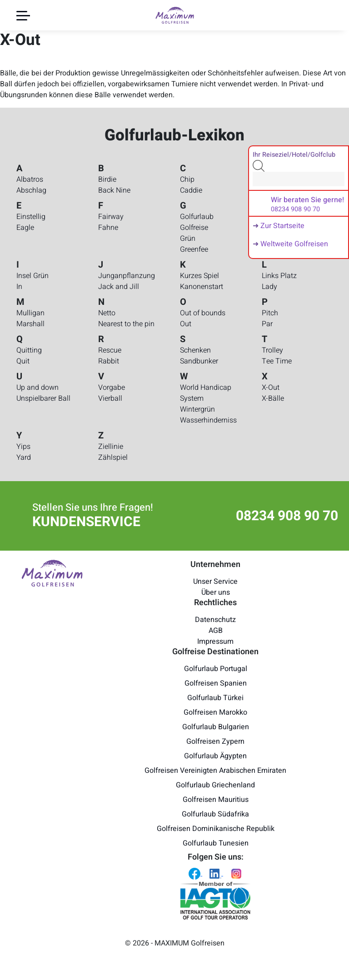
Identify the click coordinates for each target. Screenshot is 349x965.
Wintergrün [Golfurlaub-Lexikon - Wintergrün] (197, 409)
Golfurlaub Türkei (215, 697)
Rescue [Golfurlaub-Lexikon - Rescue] (109, 350)
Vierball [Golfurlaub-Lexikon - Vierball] (110, 398)
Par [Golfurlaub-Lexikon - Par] (267, 323)
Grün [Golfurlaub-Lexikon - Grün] (187, 238)
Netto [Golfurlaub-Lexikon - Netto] (106, 313)
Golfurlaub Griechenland (215, 785)
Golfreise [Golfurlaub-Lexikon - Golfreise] (194, 227)
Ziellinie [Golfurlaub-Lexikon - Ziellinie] (110, 446)
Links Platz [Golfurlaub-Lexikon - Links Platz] (279, 275)
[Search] (298, 179)
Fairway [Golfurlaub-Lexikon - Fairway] (111, 216)
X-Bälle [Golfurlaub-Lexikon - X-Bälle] (273, 398)
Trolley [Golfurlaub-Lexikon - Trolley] (272, 350)
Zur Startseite (282, 225)
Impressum (215, 641)
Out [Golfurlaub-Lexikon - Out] (185, 323)
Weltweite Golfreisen (294, 244)
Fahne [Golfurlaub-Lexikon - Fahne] (108, 227)
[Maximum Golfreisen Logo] (52, 572)
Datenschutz (215, 619)
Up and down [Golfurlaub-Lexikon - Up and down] (37, 387)
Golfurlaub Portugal (215, 668)
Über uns (215, 592)
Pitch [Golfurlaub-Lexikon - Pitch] (270, 313)
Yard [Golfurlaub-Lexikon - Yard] (23, 457)
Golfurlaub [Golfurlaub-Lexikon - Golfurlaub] (197, 216)
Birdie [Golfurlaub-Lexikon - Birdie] (107, 179)
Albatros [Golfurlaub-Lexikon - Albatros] (29, 179)
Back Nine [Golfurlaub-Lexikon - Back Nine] (114, 190)
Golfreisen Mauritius (216, 799)
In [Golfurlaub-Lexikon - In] (19, 286)
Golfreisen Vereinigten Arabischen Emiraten (215, 770)
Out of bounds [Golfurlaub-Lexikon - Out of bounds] (202, 313)
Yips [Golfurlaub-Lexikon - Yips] (23, 446)
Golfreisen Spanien (215, 683)
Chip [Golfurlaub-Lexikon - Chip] (187, 179)
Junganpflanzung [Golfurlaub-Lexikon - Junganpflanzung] (126, 275)
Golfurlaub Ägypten (215, 756)
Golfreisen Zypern (215, 741)
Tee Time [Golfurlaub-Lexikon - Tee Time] (277, 361)
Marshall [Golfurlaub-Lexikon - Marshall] (30, 323)
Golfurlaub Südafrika (215, 814)
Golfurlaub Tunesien (216, 843)
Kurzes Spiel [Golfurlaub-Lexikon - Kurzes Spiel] (199, 275)
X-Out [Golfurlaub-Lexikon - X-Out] (270, 387)
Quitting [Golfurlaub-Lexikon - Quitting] (29, 350)
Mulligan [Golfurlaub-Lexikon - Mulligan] (30, 313)
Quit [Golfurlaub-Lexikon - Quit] (23, 361)
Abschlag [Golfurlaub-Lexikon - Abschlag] (31, 190)
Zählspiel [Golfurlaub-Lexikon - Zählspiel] (113, 457)
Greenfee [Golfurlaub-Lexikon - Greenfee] (194, 249)
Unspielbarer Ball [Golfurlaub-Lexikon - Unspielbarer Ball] (43, 398)
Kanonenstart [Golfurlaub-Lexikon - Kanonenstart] (201, 286)
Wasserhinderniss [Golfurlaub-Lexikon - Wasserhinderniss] (208, 420)
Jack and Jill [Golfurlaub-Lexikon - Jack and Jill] (118, 286)
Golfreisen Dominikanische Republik (215, 828)
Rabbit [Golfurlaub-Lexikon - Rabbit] (108, 361)
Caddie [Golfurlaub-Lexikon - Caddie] (191, 190)
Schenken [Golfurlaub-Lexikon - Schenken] (195, 350)
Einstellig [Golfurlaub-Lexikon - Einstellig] (30, 216)
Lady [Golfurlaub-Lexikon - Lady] (269, 286)
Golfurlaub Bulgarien (215, 726)
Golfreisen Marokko (215, 712)
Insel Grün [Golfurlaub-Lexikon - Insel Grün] (32, 275)
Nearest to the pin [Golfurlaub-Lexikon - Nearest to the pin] (126, 323)
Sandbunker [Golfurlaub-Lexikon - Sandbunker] (199, 361)
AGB (216, 630)
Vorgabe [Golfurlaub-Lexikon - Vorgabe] (111, 387)
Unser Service (215, 581)
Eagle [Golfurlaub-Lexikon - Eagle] (25, 227)
